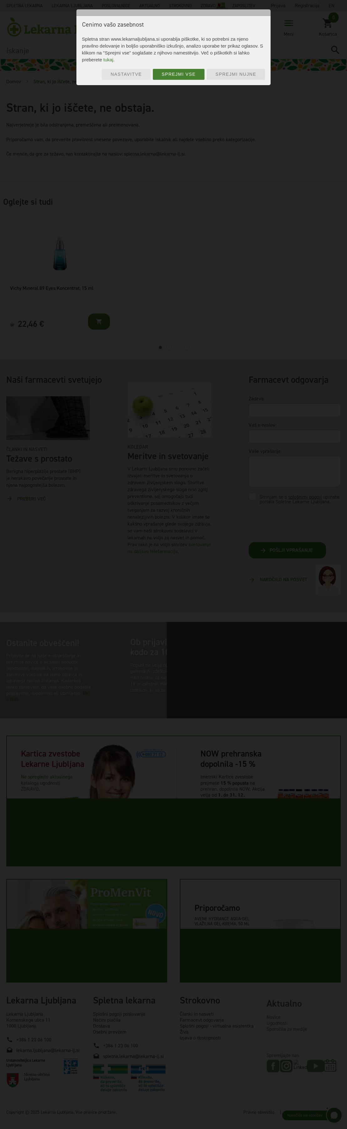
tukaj (108, 59)
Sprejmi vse (179, 74)
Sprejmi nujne (235, 74)
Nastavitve (126, 74)
